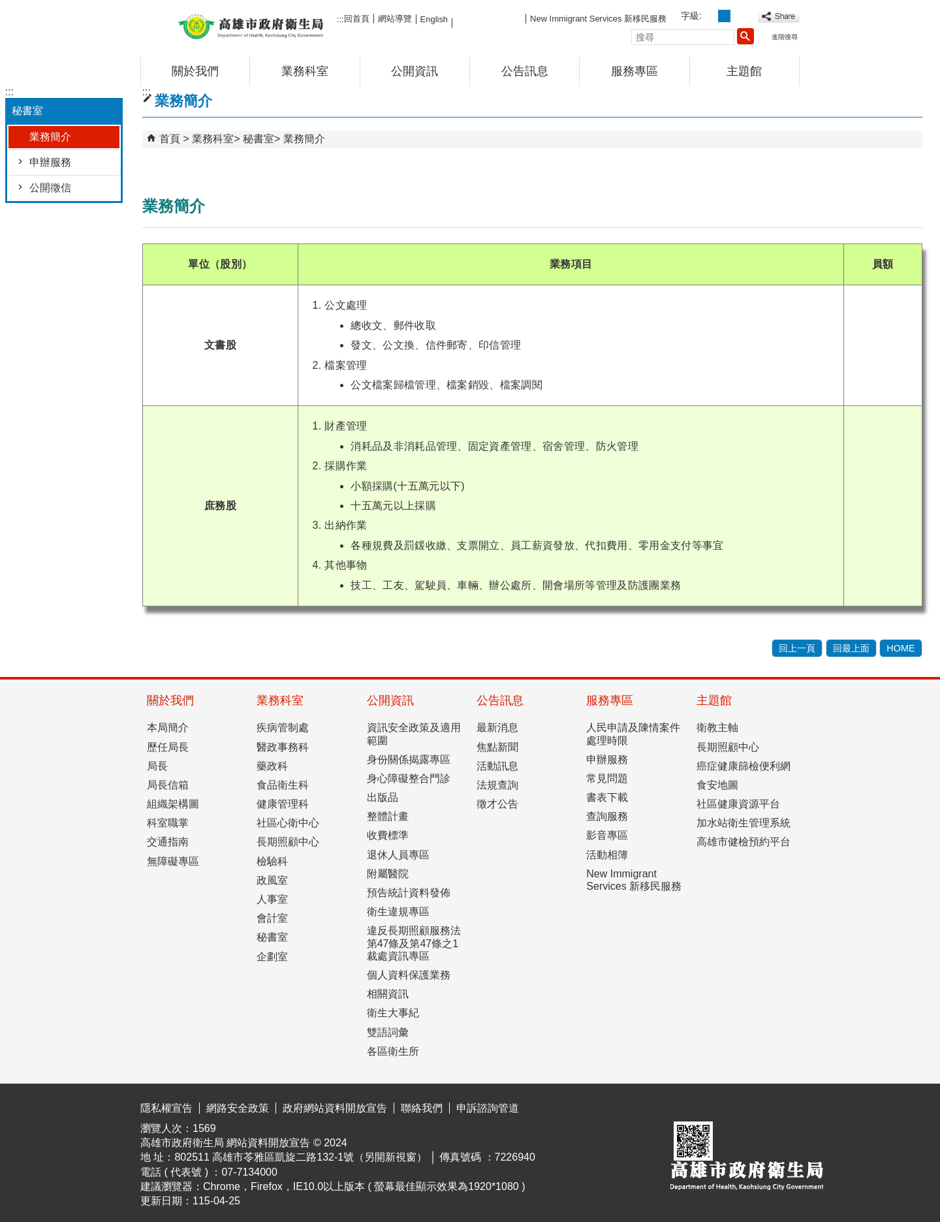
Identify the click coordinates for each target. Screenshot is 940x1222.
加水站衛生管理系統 (744, 822)
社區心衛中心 (288, 822)
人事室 (272, 899)
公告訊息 (524, 71)
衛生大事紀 (393, 1012)
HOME (900, 648)
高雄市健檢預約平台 (744, 841)
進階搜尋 (785, 36)
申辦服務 (50, 162)
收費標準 (388, 835)
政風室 (272, 880)
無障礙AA (752, 1105)
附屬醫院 (388, 873)
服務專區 (634, 71)
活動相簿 (607, 854)
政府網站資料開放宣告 (335, 1108)
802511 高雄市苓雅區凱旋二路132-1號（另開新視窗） (300, 1157)
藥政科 (272, 766)
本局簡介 (168, 727)
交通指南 (168, 841)
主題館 (744, 71)
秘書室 (258, 138)
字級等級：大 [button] (738, 16)
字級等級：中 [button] (724, 16)
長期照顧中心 (288, 841)
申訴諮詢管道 (487, 1108)
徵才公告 (497, 803)
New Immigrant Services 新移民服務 (598, 19)
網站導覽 (395, 19)
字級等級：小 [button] (709, 16)
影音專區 (607, 835)
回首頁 (356, 19)
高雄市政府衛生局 (250, 25)
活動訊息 (497, 766)
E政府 (688, 1105)
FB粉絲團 (489, 18)
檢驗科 (272, 861)
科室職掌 (168, 822)
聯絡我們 (422, 1108)
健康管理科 (283, 803)
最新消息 (497, 727)
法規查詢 (497, 785)
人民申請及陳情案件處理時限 (633, 733)
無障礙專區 (173, 861)
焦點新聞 (497, 747)
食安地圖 (717, 785)
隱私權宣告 (166, 1108)
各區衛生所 (393, 1051)
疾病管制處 (283, 727)
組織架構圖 (173, 803)
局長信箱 (168, 785)
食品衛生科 (283, 785)
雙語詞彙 (388, 1032)
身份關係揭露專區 (408, 759)
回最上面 (851, 648)
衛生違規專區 (398, 911)
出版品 (382, 797)
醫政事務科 (283, 747)
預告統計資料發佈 (408, 892)
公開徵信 (50, 187)
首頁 (169, 138)
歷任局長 (168, 747)
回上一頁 (797, 648)
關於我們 (195, 71)
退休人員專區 (398, 854)
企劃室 (272, 956)
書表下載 (607, 797)
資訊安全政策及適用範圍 (414, 733)
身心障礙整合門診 (408, 778)
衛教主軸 (717, 727)
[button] (745, 36)
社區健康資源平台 (738, 803)
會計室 (272, 918)
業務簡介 (50, 136)
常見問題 (607, 778)
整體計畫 (388, 816)
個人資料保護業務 (408, 974)
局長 (157, 766)
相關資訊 (388, 993)
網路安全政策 (237, 1108)
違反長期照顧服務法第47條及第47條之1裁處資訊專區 (414, 943)
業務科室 (304, 71)
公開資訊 (414, 71)
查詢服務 (607, 816)
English (434, 19)
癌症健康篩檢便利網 (744, 766)
